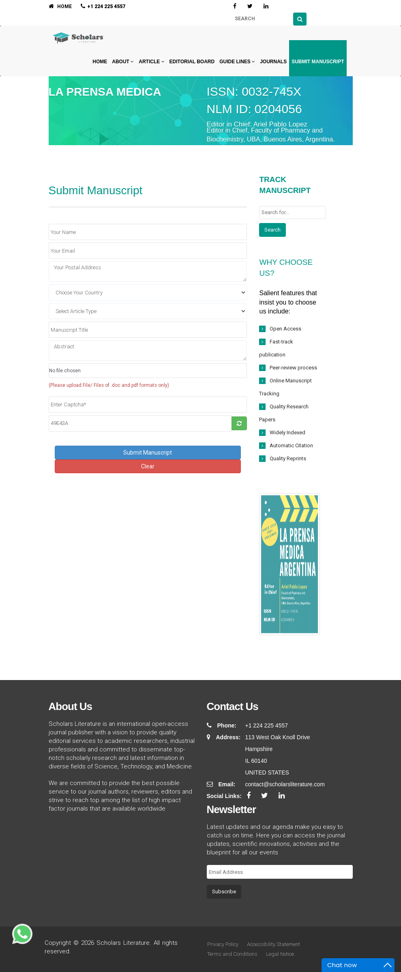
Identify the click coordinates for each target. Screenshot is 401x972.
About (123, 61)
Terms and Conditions (232, 954)
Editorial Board (192, 61)
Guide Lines (237, 61)
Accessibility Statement (273, 944)
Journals (273, 61)
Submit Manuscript (318, 61)
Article (151, 61)
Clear (147, 466)
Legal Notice (280, 954)
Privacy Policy (222, 944)
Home (99, 61)
